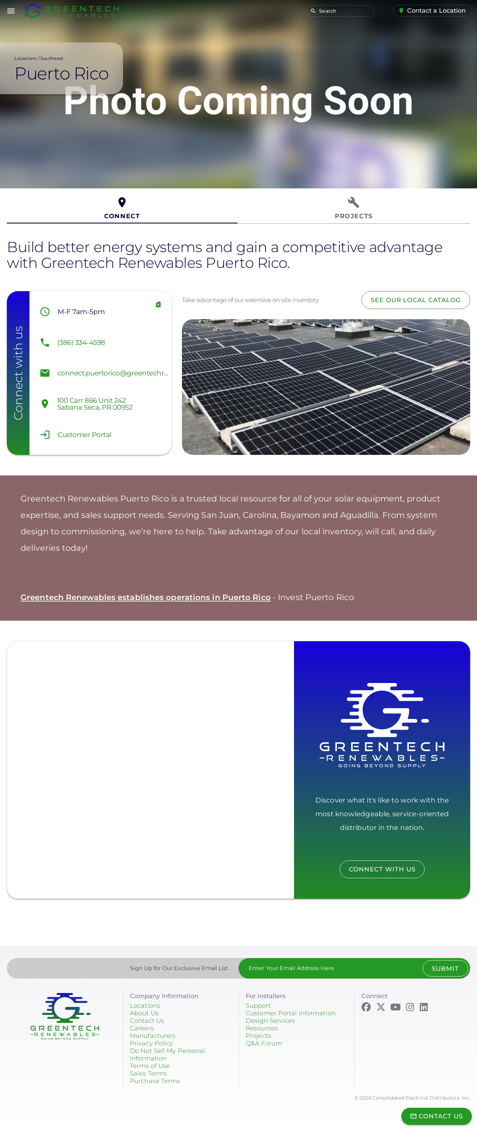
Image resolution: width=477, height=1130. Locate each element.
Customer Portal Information (290, 1013)
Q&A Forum (264, 1043)
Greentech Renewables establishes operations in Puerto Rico (150, 597)
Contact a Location (436, 10)
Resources (262, 1028)
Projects (258, 1036)
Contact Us (147, 1021)
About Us (144, 1013)
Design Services (270, 1021)
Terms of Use (150, 1066)
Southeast (51, 58)
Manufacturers (152, 1036)
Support (258, 1005)
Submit (445, 968)
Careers (142, 1028)
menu (11, 11)
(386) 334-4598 (81, 342)
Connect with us (382, 869)
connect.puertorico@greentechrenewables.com (113, 373)
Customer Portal (84, 435)
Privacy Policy (151, 1043)
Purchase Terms (155, 1081)
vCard (158, 304)
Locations (25, 58)
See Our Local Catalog (415, 300)
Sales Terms (148, 1073)
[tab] (122, 208)
